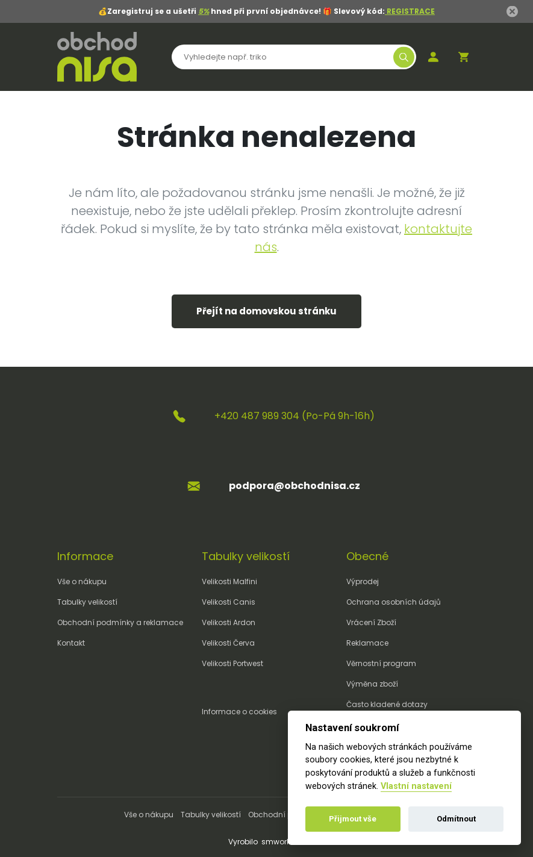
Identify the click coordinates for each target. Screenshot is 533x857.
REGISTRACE (410, 11)
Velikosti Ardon (228, 622)
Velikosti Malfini (229, 581)
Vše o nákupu (82, 581)
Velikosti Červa (228, 643)
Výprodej (362, 581)
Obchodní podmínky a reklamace (120, 622)
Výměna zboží (372, 684)
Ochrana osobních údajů (393, 602)
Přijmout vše (352, 818)
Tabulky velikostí (87, 602)
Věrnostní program (381, 663)
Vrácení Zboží (371, 622)
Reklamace (367, 643)
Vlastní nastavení (416, 786)
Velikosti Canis (228, 602)
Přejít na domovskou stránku (266, 311)
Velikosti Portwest (232, 663)
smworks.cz (283, 842)
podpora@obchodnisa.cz (294, 486)
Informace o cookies (239, 711)
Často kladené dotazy (387, 704)
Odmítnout (456, 818)
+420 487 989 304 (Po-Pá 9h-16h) (294, 416)
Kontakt (71, 643)
